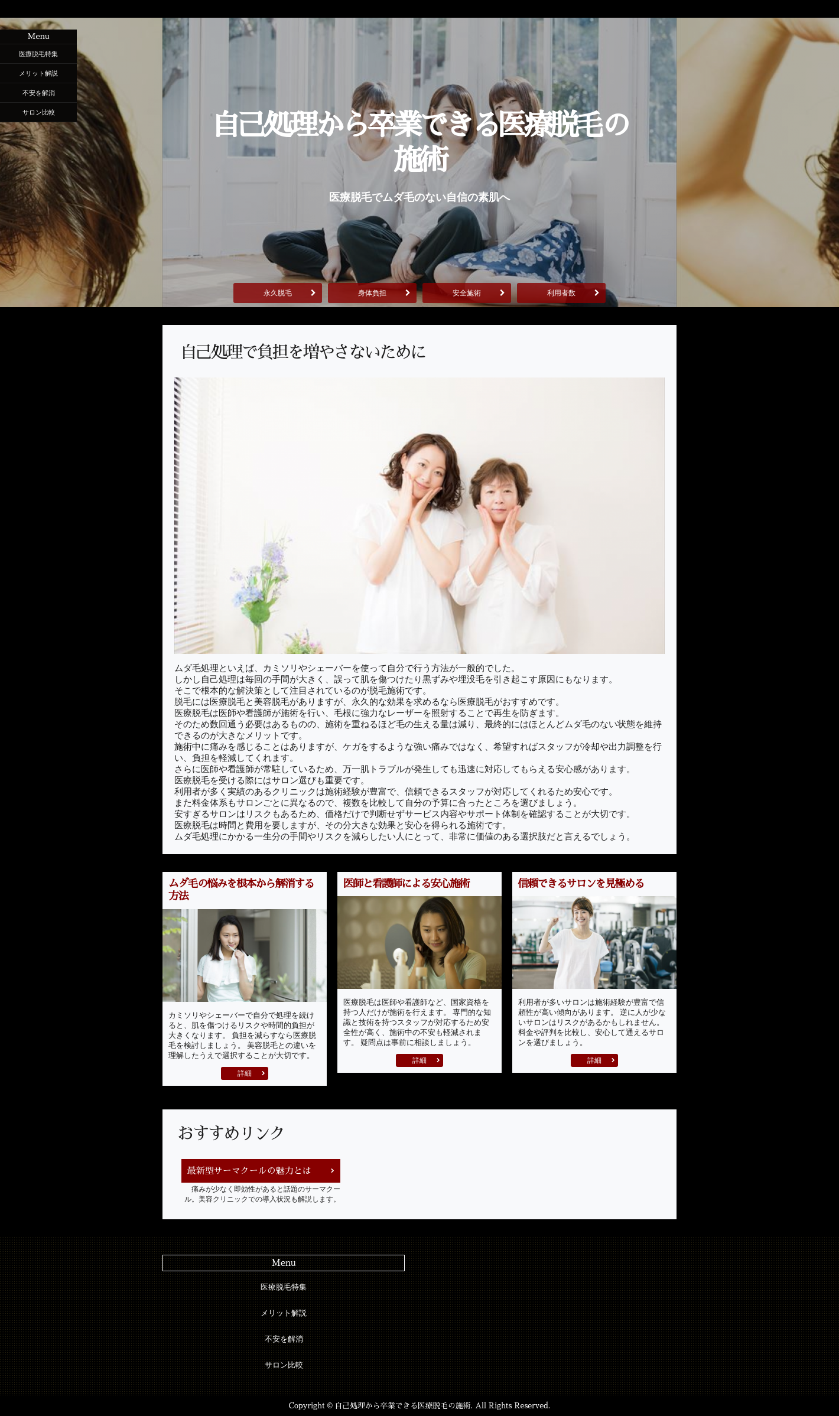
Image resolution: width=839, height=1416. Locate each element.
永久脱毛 (278, 293)
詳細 (245, 1073)
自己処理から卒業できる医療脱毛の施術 (419, 143)
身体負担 (372, 293)
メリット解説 (38, 73)
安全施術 (467, 293)
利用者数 (561, 293)
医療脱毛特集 (38, 53)
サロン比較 (38, 112)
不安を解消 (38, 92)
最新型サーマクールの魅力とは (249, 1170)
